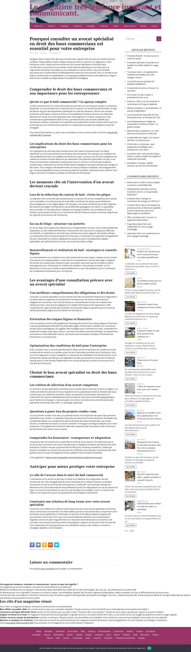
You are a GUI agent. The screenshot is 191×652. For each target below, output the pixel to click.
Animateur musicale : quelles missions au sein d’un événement (142, 164)
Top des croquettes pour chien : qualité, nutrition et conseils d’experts (149, 477)
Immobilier (142, 501)
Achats (140, 384)
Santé (115, 26)
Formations (150, 631)
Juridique (44, 53)
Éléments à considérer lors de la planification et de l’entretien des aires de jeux (149, 415)
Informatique (143, 249)
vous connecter (48, 568)
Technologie (77, 638)
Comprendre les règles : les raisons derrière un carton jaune (143, 139)
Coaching (91, 631)
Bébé (83, 631)
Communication (104, 631)
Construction (119, 631)
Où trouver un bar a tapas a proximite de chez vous (140, 96)
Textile (87, 638)
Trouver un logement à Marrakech (142, 218)
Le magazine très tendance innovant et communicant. (95, 10)
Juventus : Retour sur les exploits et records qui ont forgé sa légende (143, 102)
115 (131, 530)
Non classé (142, 328)
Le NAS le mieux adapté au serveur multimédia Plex (143, 183)
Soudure (130, 631)
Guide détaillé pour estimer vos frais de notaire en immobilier (149, 506)
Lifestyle (88, 634)
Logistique (99, 634)
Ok (149, 648)
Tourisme (97, 638)
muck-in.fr (38, 26)
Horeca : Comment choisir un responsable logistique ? (142, 192)
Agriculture (48, 631)
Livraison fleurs (134, 205)
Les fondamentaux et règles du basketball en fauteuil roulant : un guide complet (142, 124)
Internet (104, 26)
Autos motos (129, 26)
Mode (143, 26)
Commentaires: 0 (55, 53)
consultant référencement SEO (20, 623)
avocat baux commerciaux (47, 549)
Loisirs (154, 26)
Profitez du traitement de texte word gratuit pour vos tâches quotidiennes (148, 254)
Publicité (49, 638)
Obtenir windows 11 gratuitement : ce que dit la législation (144, 109)
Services (141, 357)
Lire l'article (130, 273)
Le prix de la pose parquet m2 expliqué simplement (140, 82)
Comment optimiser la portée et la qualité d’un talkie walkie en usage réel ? (142, 65)
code (129, 233)
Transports (108, 638)
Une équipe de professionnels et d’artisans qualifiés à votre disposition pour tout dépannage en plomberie (144, 209)
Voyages (91, 26)
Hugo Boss (132, 224)
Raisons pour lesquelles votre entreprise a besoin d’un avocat (74, 457)
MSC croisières (134, 217)
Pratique (64, 26)
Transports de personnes (125, 638)
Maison (51, 26)
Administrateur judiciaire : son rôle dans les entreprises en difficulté (142, 132)
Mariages (126, 634)
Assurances (60, 631)
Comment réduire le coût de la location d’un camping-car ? (148, 333)
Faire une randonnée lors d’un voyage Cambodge (140, 227)
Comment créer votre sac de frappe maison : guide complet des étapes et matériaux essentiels (144, 156)
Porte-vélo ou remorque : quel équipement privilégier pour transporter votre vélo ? (141, 147)
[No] (188, 648)
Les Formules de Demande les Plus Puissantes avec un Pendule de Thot (143, 116)
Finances (78, 26)
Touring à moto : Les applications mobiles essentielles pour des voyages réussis (142, 75)
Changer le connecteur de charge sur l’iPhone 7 (143, 200)
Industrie (141, 302)
